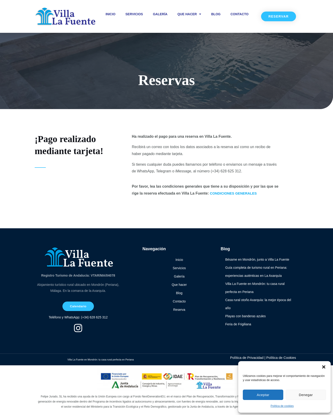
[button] (323, 367)
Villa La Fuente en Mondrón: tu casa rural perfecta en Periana (101, 360)
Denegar (306, 395)
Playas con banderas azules (245, 316)
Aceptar (263, 395)
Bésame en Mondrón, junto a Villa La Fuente (257, 259)
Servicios (134, 14)
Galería (160, 14)
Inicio (110, 14)
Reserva (179, 309)
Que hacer (189, 14)
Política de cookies (282, 406)
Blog (215, 14)
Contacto (240, 14)
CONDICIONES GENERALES (235, 193)
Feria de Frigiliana (238, 324)
